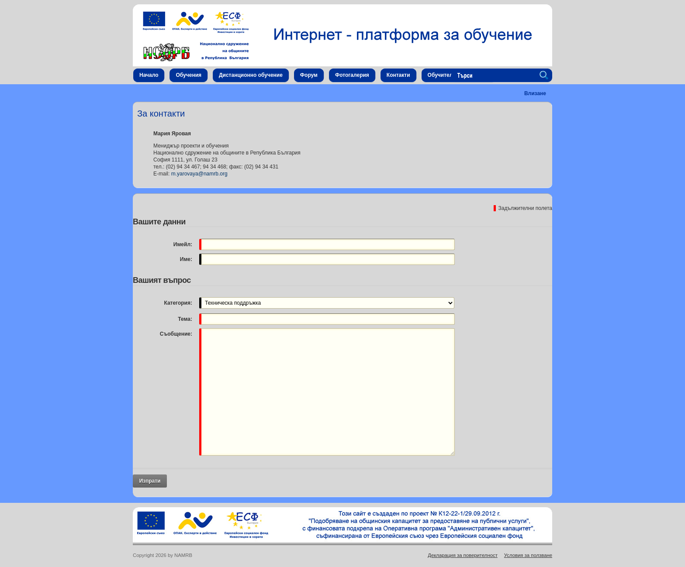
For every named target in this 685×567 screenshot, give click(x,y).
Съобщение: (176, 334)
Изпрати (149, 481)
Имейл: (182, 244)
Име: (186, 259)
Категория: (178, 303)
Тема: (185, 319)
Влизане (535, 93)
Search (545, 75)
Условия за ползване (528, 555)
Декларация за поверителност (463, 555)
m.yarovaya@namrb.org (199, 174)
